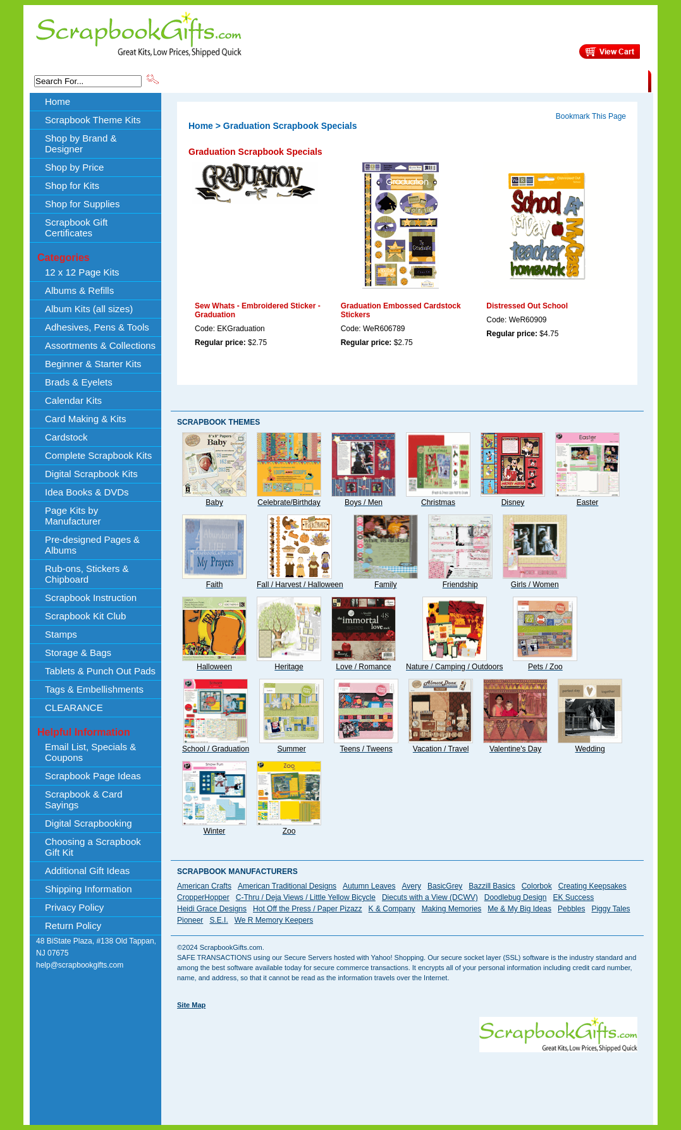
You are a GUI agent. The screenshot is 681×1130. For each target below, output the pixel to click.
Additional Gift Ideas (87, 870)
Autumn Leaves (369, 886)
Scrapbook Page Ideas (93, 775)
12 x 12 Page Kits (82, 272)
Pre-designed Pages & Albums (92, 545)
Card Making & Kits (85, 418)
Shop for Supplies (82, 203)
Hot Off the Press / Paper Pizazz (307, 908)
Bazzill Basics (492, 886)
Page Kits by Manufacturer (73, 515)
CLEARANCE (589, 80)
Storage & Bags (78, 652)
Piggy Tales (610, 908)
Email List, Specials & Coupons (90, 752)
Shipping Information (515, 80)
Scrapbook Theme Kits (208, 80)
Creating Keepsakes (592, 886)
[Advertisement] (407, 1080)
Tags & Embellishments (94, 689)
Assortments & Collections (100, 345)
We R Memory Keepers (274, 920)
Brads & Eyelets (79, 382)
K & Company (392, 908)
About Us (448, 80)
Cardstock (66, 437)
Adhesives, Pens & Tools (97, 327)
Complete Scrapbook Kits (98, 455)
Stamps (61, 634)
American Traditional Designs (287, 886)
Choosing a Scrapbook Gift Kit (93, 847)
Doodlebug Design (515, 897)
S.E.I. (218, 920)
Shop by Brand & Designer (309, 80)
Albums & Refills (79, 290)
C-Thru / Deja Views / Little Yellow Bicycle (306, 897)
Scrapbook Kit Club (85, 616)
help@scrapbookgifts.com (79, 965)
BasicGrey (444, 886)
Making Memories (452, 908)
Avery (411, 886)
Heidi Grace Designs (212, 908)
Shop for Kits (72, 185)
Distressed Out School (527, 305)
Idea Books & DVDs (87, 492)
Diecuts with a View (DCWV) (430, 897)
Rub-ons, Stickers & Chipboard (87, 574)
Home (57, 101)
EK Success (573, 897)
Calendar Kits (73, 400)
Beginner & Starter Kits (93, 363)
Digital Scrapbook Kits (91, 473)
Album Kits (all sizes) (89, 308)
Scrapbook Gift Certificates (76, 227)
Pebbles (571, 908)
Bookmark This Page (591, 116)
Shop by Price (394, 80)
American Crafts (204, 886)
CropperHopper (203, 897)
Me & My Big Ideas (519, 908)
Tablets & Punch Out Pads (100, 670)
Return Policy (73, 925)
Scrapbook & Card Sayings (84, 799)
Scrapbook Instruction (91, 597)
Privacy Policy (74, 907)
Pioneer (190, 920)
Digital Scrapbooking (88, 823)
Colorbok (537, 886)
